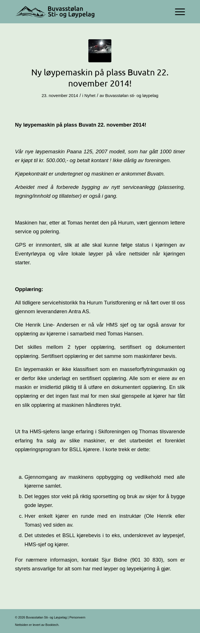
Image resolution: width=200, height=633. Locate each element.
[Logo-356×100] (83, 11)
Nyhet (89, 95)
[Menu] (177, 11)
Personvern (77, 617)
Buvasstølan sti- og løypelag (131, 95)
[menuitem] (177, 11)
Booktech (52, 624)
